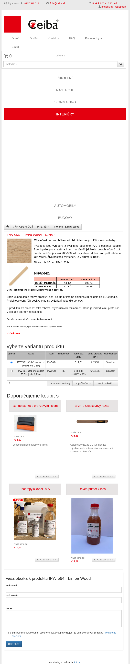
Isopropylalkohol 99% (35, 489)
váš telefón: (12, 595)
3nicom (77, 662)
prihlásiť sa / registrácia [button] (113, 6)
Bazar (15, 46)
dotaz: (9, 608)
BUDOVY (65, 218)
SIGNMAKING (65, 102)
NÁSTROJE (65, 90)
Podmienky (93, 38)
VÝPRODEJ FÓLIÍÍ (23, 226)
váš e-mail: (12, 585)
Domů (15, 38)
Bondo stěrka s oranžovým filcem (35, 405)
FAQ (72, 38)
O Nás (33, 38)
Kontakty (53, 38)
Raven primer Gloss (92, 489)
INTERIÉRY (65, 114)
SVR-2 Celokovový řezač (92, 405)
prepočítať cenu (83, 383)
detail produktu (47, 476)
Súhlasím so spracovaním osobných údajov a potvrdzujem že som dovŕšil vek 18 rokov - (62, 634)
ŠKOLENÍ (65, 78)
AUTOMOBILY (65, 206)
